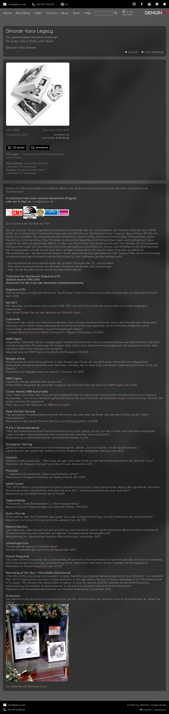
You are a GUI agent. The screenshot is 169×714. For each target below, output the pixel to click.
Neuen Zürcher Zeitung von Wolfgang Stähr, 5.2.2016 (63, 421)
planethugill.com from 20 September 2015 (48, 549)
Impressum (153, 709)
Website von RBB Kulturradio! (50, 404)
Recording (23, 13)
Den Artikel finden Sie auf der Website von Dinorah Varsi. (43, 312)
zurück (131, 52)
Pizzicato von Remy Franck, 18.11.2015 (60, 477)
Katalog (51, 13)
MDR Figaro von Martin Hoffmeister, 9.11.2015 (58, 352)
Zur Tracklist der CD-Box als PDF (28, 223)
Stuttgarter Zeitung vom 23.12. (104, 450)
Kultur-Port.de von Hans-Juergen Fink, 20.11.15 (56, 520)
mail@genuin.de (43, 201)
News (64, 13)
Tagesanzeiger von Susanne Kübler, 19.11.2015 (58, 506)
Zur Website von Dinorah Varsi (26, 686)
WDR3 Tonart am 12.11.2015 (47, 493)
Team (76, 13)
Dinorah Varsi (21, 47)
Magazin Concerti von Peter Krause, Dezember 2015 (58, 464)
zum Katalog (152, 52)
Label (38, 13)
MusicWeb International (41, 589)
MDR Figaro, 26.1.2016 (122, 385)
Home (7, 13)
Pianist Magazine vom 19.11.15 (43, 566)
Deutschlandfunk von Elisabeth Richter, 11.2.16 (58, 437)
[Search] (104, 13)
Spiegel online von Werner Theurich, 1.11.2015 (55, 371)
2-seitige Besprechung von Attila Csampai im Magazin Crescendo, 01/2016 (54, 332)
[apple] (164, 3)
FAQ (87, 13)
